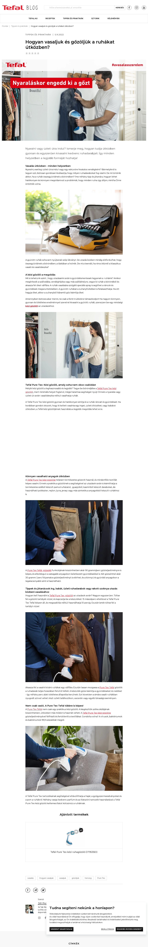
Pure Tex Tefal (106, 687)
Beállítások (107, 929)
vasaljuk (62, 878)
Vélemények (113, 18)
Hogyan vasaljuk (46, 878)
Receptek (50, 18)
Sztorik (95, 18)
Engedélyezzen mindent (129, 929)
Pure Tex (101, 878)
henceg (88, 878)
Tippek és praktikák (73, 18)
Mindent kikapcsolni (61, 929)
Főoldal (5, 26)
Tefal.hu (33, 18)
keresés (120, 7)
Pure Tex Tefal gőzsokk (39, 570)
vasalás (30, 878)
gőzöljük (75, 878)
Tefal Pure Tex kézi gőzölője (41, 480)
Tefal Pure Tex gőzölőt (61, 595)
